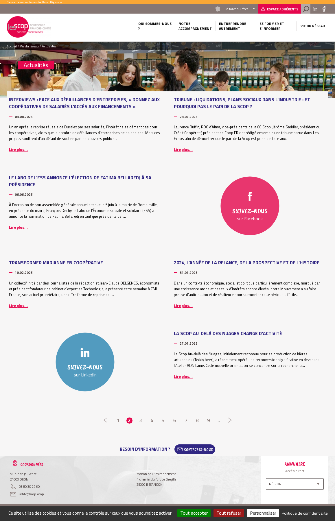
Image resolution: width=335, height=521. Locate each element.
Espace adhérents (282, 9)
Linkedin (314, 9)
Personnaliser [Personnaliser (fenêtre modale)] (263, 512)
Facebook (324, 9)
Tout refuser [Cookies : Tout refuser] (228, 512)
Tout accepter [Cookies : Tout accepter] (194, 512)
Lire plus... (18, 149)
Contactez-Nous (198, 449)
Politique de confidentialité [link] (305, 513)
